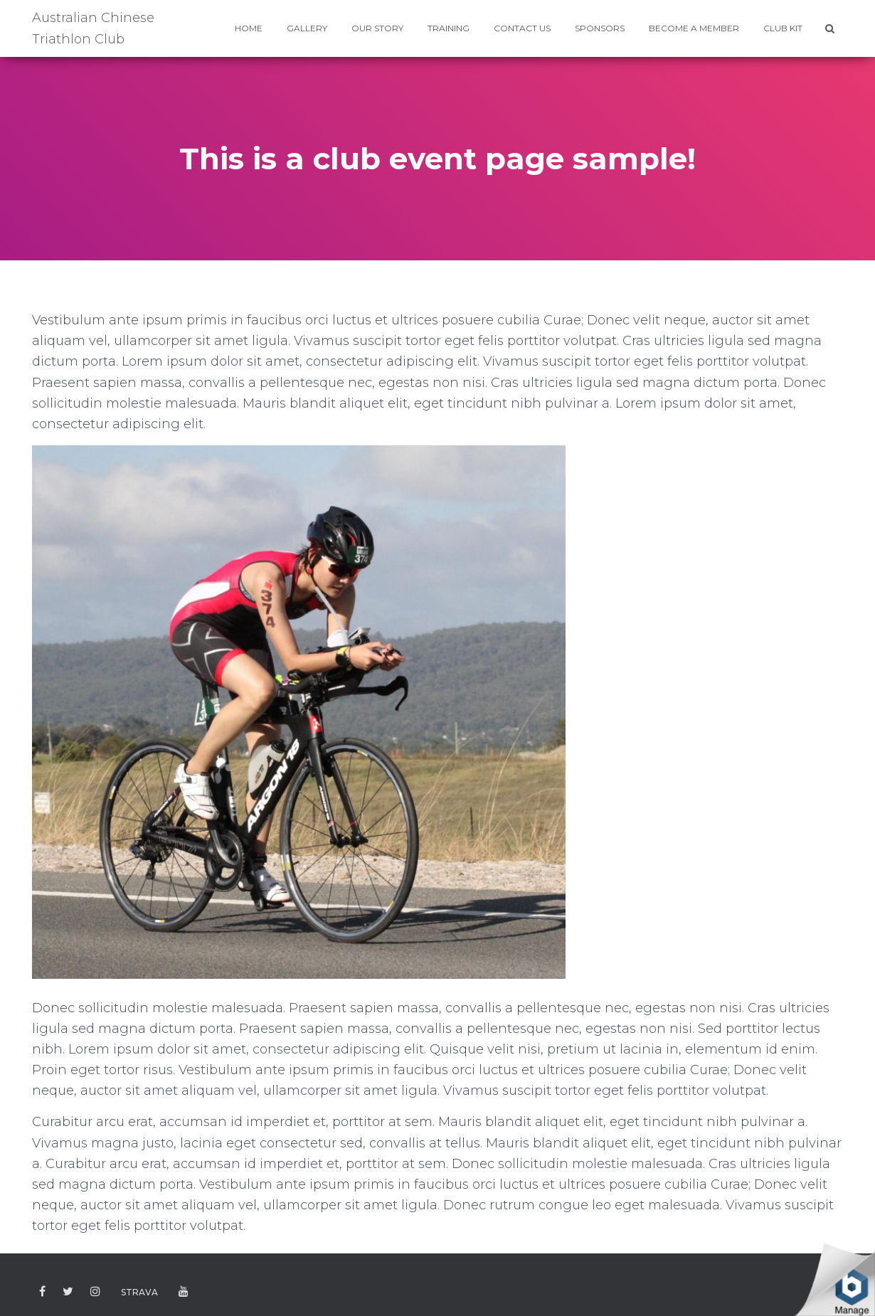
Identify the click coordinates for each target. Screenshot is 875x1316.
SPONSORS (600, 28)
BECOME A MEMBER (694, 28)
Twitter (67, 1292)
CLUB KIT (782, 28)
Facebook (42, 1292)
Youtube (183, 1292)
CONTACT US (522, 28)
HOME (248, 28)
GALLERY (307, 28)
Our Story (377, 28)
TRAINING (449, 28)
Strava (139, 1293)
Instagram (95, 1292)
